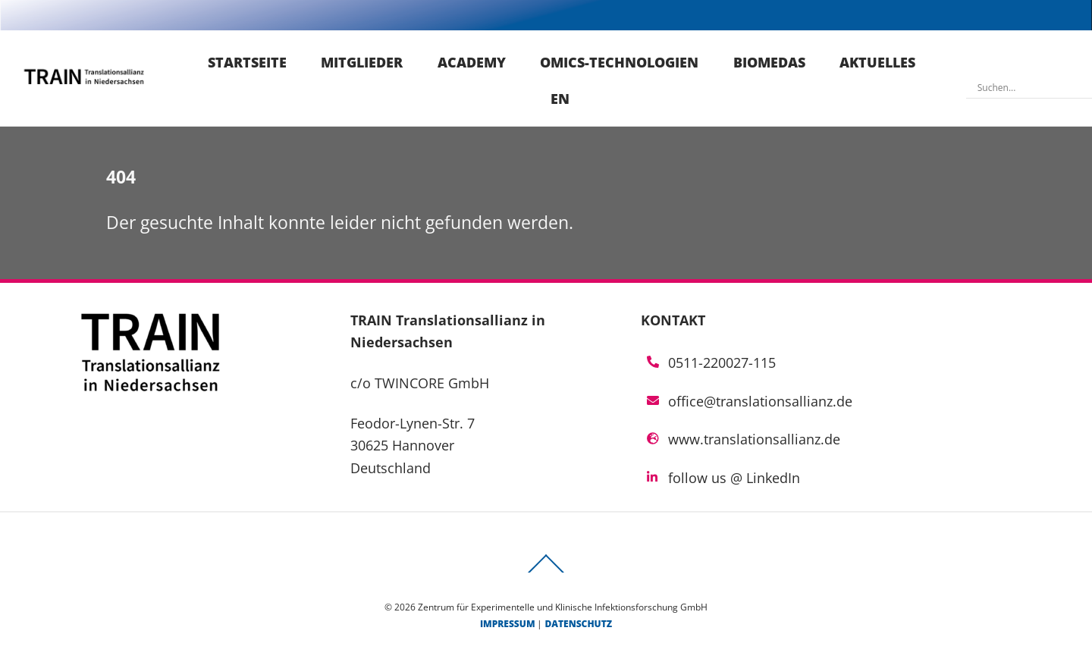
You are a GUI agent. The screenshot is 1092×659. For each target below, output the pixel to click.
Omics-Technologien (619, 62)
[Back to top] (546, 573)
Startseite (247, 62)
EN (560, 98)
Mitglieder (362, 62)
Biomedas (769, 62)
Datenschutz (578, 623)
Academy (472, 62)
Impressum (507, 623)
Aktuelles (877, 62)
